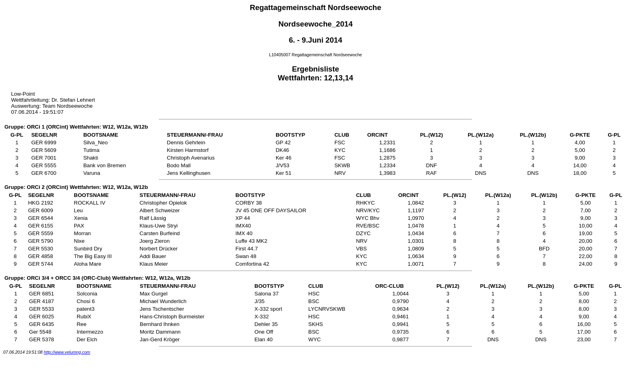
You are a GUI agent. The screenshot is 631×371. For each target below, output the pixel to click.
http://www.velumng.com (67, 352)
